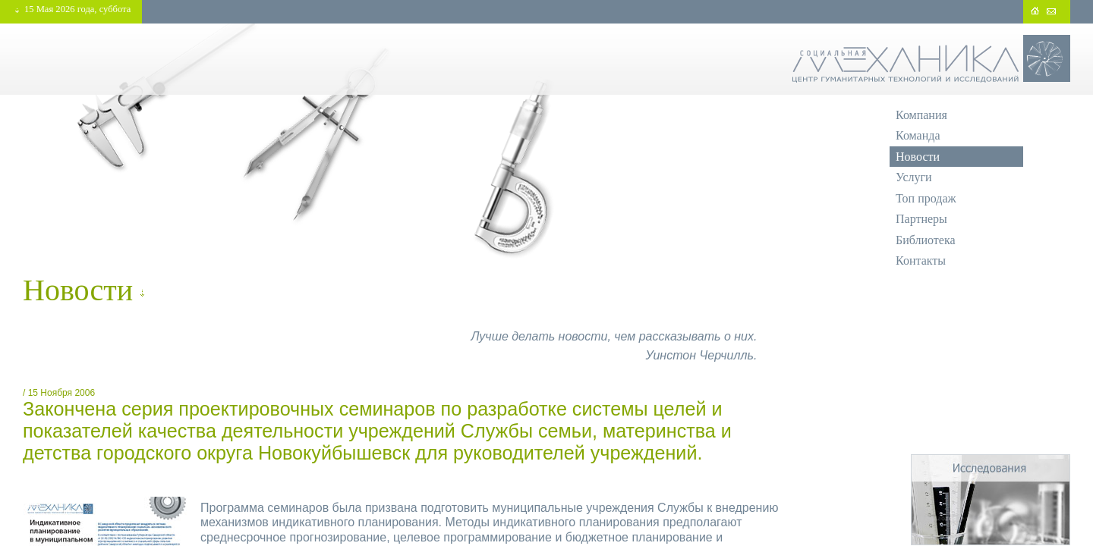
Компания (921, 114)
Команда (918, 135)
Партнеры (921, 218)
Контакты (921, 260)
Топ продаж (926, 198)
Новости (918, 156)
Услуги (914, 177)
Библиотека (926, 240)
